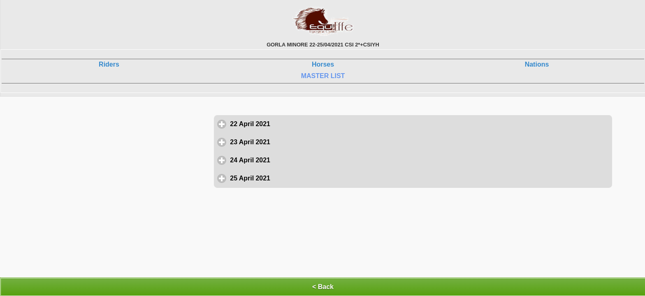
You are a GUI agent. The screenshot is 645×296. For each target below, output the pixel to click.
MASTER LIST (323, 75)
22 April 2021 (288, 123)
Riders (109, 64)
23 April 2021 (288, 142)
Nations (537, 64)
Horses (323, 64)
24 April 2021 (288, 160)
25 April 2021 (288, 178)
